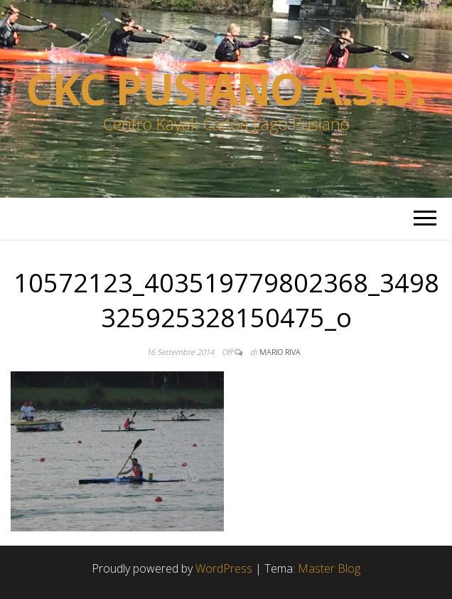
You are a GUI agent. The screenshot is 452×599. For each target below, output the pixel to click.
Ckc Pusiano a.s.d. (225, 89)
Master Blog (329, 568)
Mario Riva (280, 351)
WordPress (223, 568)
